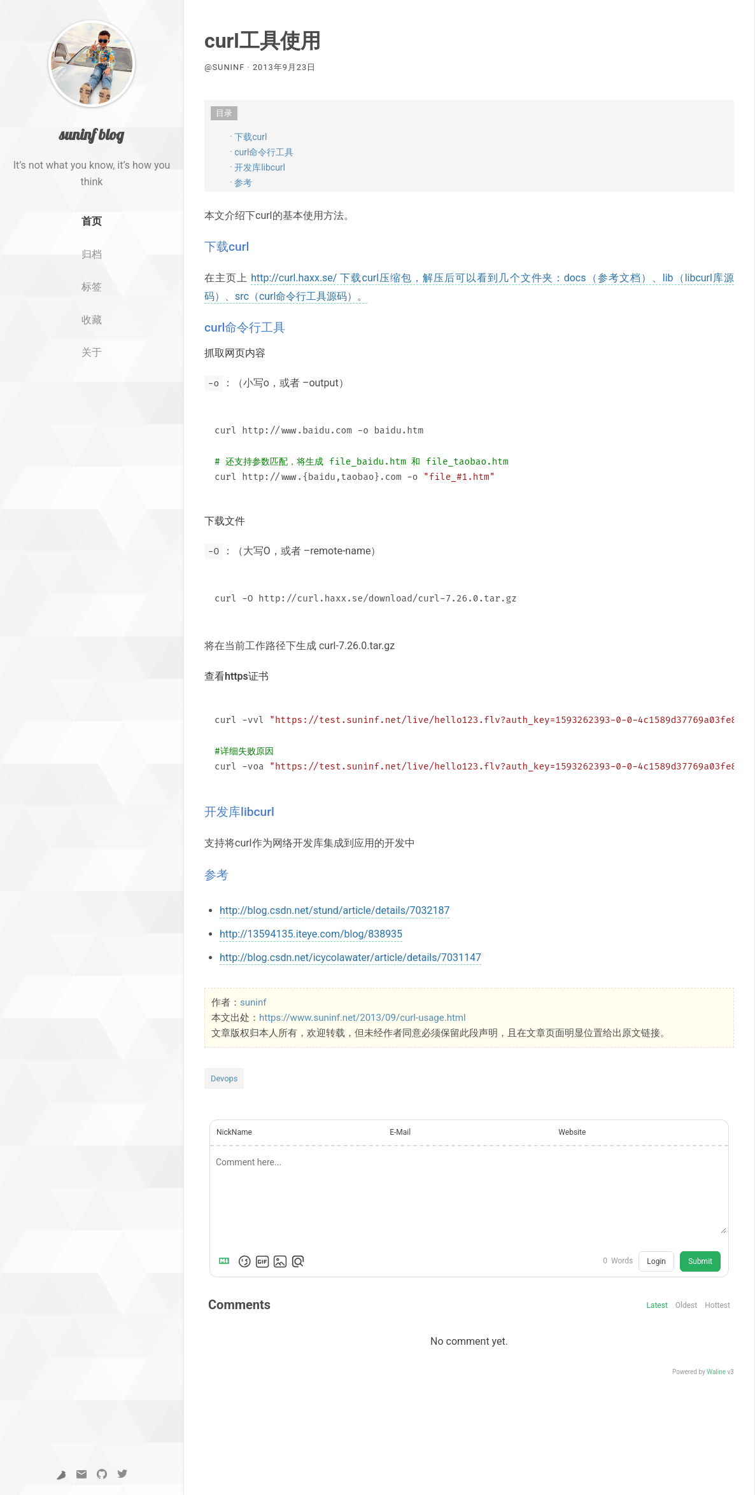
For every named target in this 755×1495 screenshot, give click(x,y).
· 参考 (241, 183)
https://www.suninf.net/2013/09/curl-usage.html (362, 1017)
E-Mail (400, 1132)
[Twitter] (122, 1474)
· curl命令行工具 (261, 152)
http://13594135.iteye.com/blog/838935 (311, 934)
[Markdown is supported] (226, 1261)
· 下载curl (248, 137)
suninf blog (91, 134)
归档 (91, 254)
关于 (91, 352)
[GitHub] (102, 1474)
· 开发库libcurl (257, 167)
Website (572, 1132)
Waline (716, 1371)
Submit (700, 1261)
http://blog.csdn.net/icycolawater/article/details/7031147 (350, 957)
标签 (91, 287)
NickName (234, 1132)
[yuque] (61, 1474)
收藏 (91, 320)
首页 (91, 221)
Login (656, 1261)
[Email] (81, 1474)
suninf (253, 1002)
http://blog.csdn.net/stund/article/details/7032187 (334, 910)
